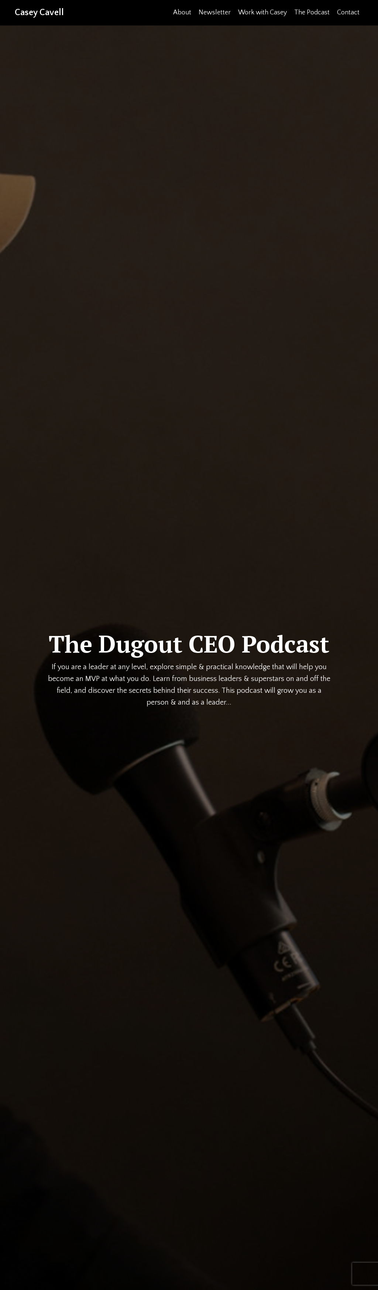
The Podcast (312, 12)
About (182, 12)
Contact (348, 12)
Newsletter (215, 12)
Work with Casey (262, 12)
